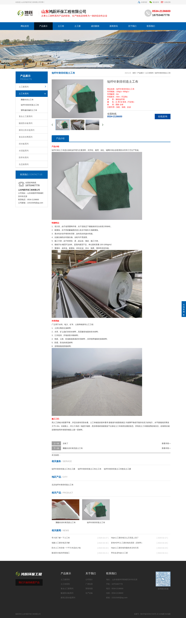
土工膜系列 (24, 87)
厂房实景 (89, 584)
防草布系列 (24, 157)
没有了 (65, 443)
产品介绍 (60, 138)
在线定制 (166, 2)
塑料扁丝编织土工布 (29, 110)
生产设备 (89, 593)
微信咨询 (154, 2)
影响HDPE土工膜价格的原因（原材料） (127, 543)
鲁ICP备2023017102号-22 (149, 614)
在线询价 (142, 2)
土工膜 (77, 26)
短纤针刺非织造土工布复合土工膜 (117, 469)
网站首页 (25, 26)
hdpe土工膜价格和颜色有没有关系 (125, 548)
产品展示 (43, 26)
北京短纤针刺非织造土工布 (62, 485)
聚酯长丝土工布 (27, 100)
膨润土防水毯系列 (26, 130)
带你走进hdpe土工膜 (119, 553)
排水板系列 (24, 144)
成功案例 (95, 26)
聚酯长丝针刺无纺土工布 (73, 448)
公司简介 (89, 579)
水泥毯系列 (24, 150)
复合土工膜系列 (25, 116)
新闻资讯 (114, 26)
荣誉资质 (89, 588)
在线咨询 (162, 116)
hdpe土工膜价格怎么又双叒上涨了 (125, 538)
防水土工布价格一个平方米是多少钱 (66, 548)
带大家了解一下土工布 (61, 538)
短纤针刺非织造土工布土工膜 (63, 469)
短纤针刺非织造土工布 (30, 105)
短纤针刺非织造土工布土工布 (89, 469)
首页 (134, 73)
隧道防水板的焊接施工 (61, 553)
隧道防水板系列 (25, 123)
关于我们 (132, 26)
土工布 (61, 26)
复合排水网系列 (25, 137)
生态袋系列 (24, 164)
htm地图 (168, 614)
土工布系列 (24, 93)
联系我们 (151, 26)
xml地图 (161, 614)
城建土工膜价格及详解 (61, 543)
